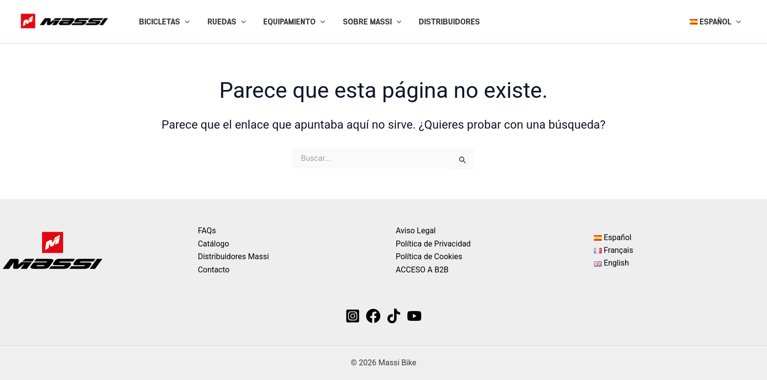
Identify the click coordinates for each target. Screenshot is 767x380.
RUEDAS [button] (223, 21)
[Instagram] (352, 316)
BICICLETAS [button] (163, 21)
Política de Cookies (429, 256)
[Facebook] (373, 316)
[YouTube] (414, 316)
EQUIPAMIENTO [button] (289, 21)
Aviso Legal (416, 230)
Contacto (214, 269)
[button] (184, 21)
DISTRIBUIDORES (440, 21)
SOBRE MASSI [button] (365, 21)
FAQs (207, 230)
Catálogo (213, 243)
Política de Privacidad (433, 243)
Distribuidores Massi (234, 256)
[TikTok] (393, 316)
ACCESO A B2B (422, 269)
